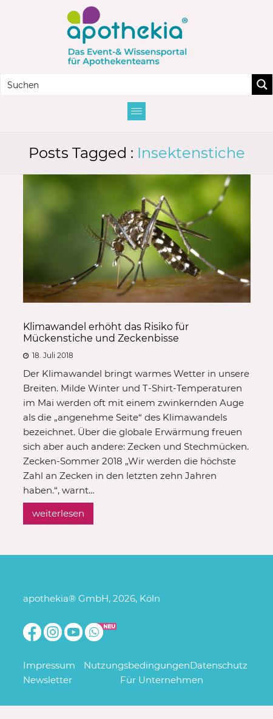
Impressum (49, 665)
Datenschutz (219, 665)
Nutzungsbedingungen (137, 665)
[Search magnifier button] (262, 84)
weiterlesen (58, 513)
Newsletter (47, 680)
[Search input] (126, 84)
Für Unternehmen (161, 680)
